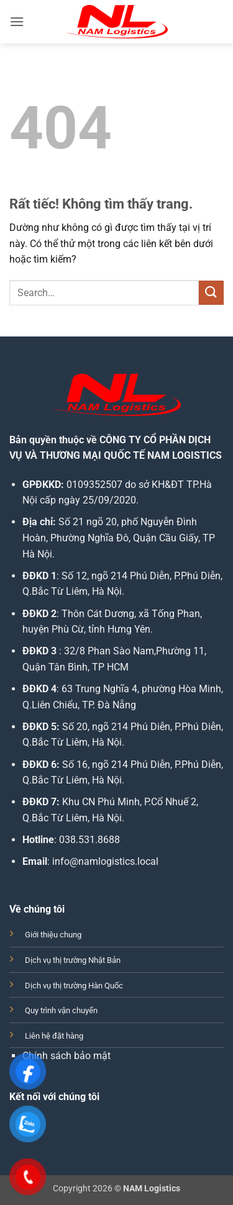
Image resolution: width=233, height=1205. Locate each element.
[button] (16, 21)
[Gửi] (211, 293)
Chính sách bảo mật (66, 1056)
